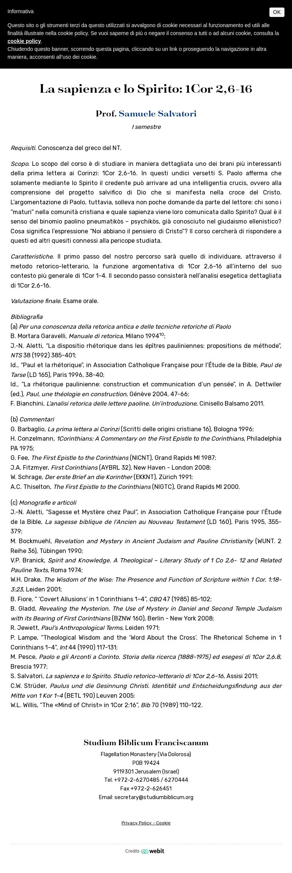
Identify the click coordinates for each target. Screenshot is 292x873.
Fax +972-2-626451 (146, 789)
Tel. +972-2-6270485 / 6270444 (146, 780)
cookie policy (24, 41)
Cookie (163, 823)
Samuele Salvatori (158, 113)
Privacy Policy (137, 823)
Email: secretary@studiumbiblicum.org (146, 797)
